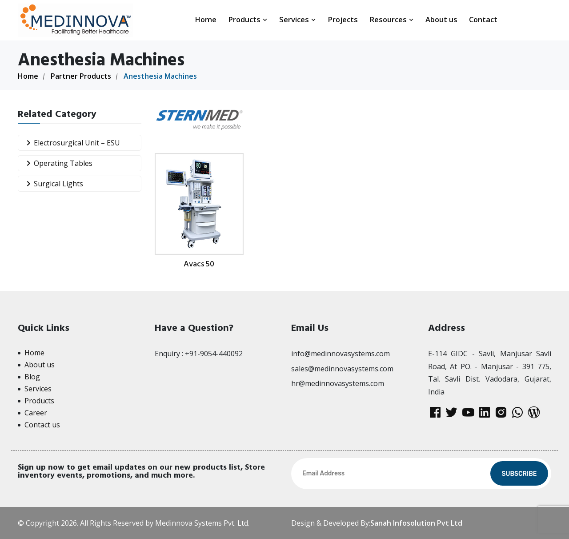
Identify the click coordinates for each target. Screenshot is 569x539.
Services (297, 19)
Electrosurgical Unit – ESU (71, 143)
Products (248, 19)
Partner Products (81, 76)
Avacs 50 (199, 263)
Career (35, 413)
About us (441, 19)
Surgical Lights (53, 183)
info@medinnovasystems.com (340, 353)
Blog (32, 377)
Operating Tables (57, 163)
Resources (391, 19)
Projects (343, 19)
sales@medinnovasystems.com (342, 369)
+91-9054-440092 (214, 353)
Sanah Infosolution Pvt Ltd (416, 523)
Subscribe (519, 474)
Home (205, 19)
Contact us (42, 425)
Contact (483, 19)
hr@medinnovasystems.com (337, 383)
